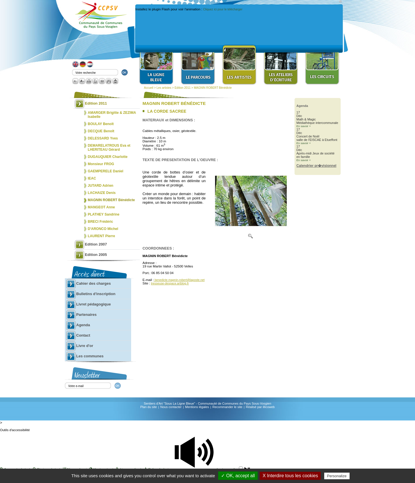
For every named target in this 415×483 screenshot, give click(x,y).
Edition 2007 (96, 244)
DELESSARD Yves (103, 138)
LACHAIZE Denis (102, 193)
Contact (83, 335)
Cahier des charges (93, 283)
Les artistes (163, 87)
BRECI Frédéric (100, 222)
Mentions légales (197, 407)
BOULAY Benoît (101, 124)
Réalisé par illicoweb (260, 407)
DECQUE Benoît (101, 131)
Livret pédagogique (93, 304)
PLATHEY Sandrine (104, 214)
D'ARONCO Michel (103, 229)
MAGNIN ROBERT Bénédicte (213, 87)
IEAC (92, 178)
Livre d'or (84, 346)
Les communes (90, 356)
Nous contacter (171, 407)
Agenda (83, 325)
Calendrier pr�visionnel (317, 166)
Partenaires (86, 314)
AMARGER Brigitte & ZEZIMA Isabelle (112, 115)
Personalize (337, 476)
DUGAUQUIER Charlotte (108, 157)
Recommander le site (227, 407)
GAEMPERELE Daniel (105, 171)
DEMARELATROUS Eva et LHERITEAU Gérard (109, 148)
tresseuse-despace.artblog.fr (170, 283)
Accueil (148, 87)
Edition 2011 (183, 87)
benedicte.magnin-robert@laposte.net (179, 280)
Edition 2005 (96, 254)
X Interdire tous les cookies (290, 475)
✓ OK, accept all (238, 475)
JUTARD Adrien (101, 186)
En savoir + (304, 126)
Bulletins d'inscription (96, 294)
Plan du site (148, 407)
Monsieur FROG (101, 164)
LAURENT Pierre (101, 236)
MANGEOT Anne (101, 207)
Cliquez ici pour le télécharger (222, 9)
